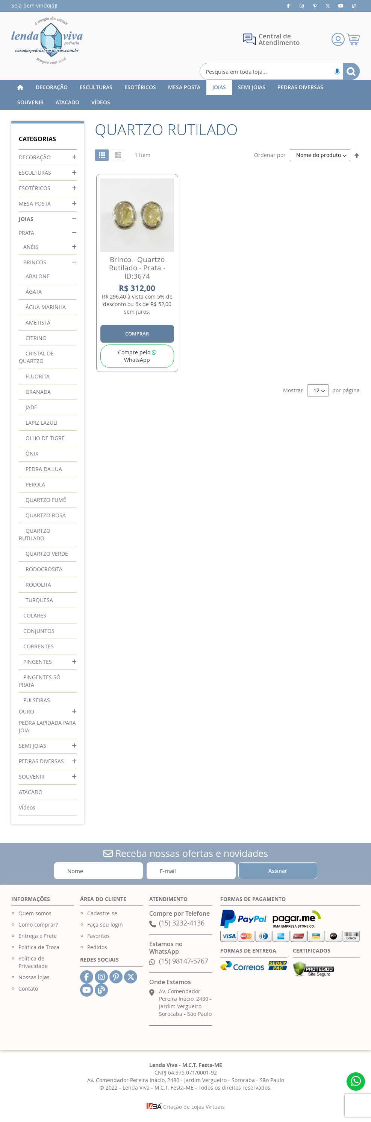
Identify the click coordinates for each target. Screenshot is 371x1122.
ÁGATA (34, 291)
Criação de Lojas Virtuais (186, 1106)
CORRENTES (38, 646)
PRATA (26, 232)
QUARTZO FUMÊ (46, 499)
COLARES (34, 615)
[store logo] (47, 40)
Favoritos (98, 935)
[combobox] (280, 71)
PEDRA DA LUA (44, 469)
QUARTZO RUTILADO (34, 534)
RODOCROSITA (44, 569)
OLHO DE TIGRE (45, 438)
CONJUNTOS (39, 630)
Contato (28, 988)
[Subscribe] (277, 870)
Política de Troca (38, 947)
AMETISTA (38, 322)
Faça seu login (105, 924)
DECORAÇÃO (35, 157)
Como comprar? (38, 924)
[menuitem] (52, 87)
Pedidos (97, 947)
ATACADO (30, 792)
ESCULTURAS (35, 172)
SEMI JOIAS (32, 745)
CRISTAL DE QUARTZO (36, 357)
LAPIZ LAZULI (42, 422)
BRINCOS (34, 262)
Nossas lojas (34, 977)
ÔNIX (32, 453)
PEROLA (35, 484)
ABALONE (38, 276)
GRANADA (38, 391)
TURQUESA (39, 600)
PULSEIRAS (36, 700)
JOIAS (26, 219)
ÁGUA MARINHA (46, 307)
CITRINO (36, 337)
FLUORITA (38, 376)
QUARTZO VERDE (47, 553)
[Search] (351, 71)
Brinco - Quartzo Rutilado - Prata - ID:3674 (137, 268)
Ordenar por (270, 155)
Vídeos (27, 807)
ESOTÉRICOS (34, 188)
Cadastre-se (102, 913)
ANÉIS (30, 246)
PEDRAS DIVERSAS (41, 761)
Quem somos (34, 913)
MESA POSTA (35, 203)
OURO (26, 711)
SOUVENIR (32, 776)
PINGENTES (37, 661)
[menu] (185, 95)
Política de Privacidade (33, 962)
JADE (31, 407)
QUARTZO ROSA (46, 515)
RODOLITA (38, 584)
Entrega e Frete (37, 935)
